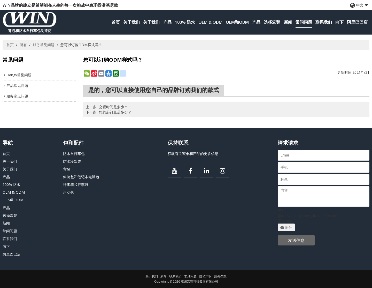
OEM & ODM (210, 22)
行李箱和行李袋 (75, 184)
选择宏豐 (272, 22)
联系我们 (323, 22)
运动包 (68, 192)
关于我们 (131, 22)
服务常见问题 (44, 44)
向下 (339, 22)
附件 (286, 227)
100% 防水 (185, 22)
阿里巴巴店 (357, 22)
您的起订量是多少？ (115, 112)
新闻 (288, 22)
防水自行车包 (74, 153)
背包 (66, 169)
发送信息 (296, 240)
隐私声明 (205, 276)
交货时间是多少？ (113, 106)
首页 (116, 22)
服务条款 (220, 276)
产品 (167, 22)
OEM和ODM (237, 22)
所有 (23, 44)
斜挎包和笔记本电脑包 (81, 176)
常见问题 (190, 276)
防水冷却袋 (72, 161)
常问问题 (304, 22)
